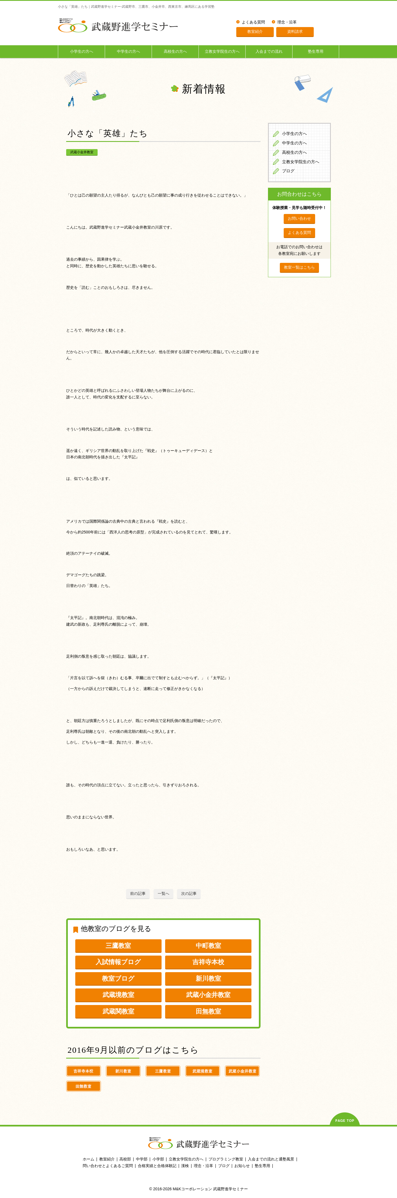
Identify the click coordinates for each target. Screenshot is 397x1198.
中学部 (141, 1159)
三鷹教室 (118, 945)
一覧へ (163, 893)
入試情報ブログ (118, 962)
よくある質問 (253, 22)
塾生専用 (315, 51)
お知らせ (242, 1165)
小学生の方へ (81, 51)
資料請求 (295, 31)
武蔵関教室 (118, 1011)
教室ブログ (118, 978)
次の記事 (189, 893)
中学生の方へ (128, 51)
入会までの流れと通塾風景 (271, 1159)
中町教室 (208, 945)
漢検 (185, 1165)
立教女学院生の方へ (222, 51)
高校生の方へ (175, 51)
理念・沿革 (287, 22)
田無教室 (208, 1011)
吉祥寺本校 (208, 962)
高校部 (125, 1159)
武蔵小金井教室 (81, 152)
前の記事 (138, 893)
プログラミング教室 (225, 1159)
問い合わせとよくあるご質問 (108, 1165)
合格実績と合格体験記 (157, 1165)
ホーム (88, 1159)
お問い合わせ (299, 218)
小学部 (158, 1159)
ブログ (288, 171)
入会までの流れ (269, 51)
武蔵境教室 (118, 994)
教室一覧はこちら (299, 267)
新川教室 (208, 978)
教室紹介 (255, 31)
